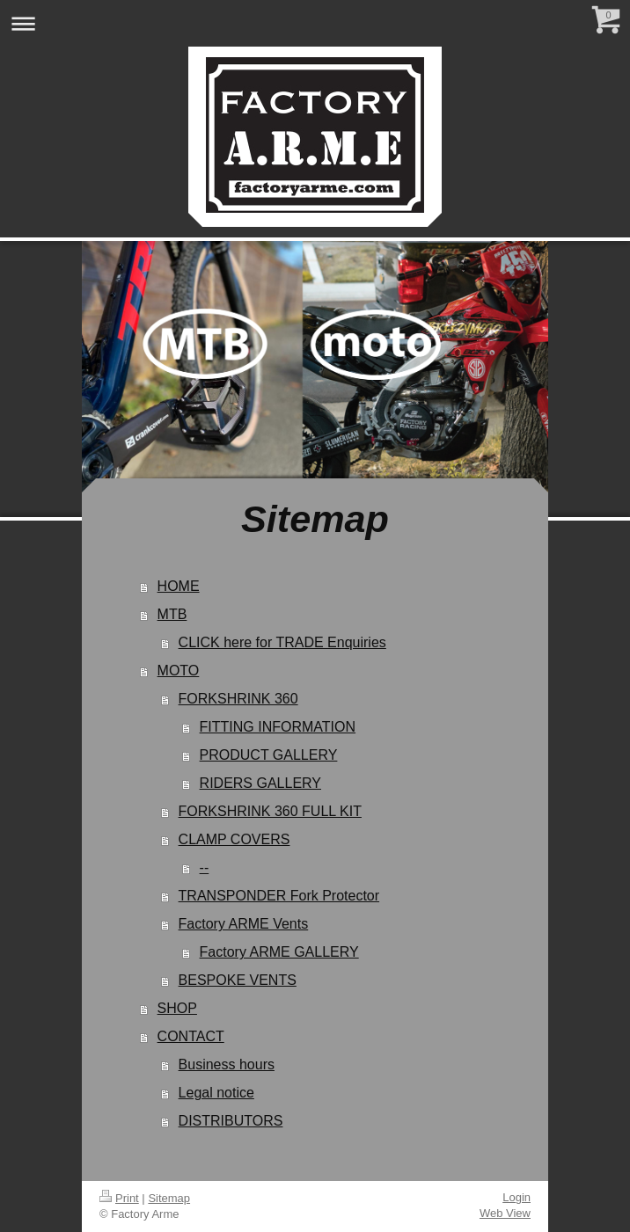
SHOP (177, 1008)
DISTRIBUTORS (231, 1120)
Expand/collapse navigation (315, 23)
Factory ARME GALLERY (279, 951)
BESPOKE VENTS (238, 980)
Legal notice (216, 1092)
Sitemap (169, 1198)
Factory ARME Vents (244, 923)
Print (119, 1198)
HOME (179, 586)
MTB (172, 614)
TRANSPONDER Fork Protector (279, 895)
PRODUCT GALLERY (269, 754)
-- (204, 867)
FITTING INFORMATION (277, 726)
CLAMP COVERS (234, 839)
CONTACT (191, 1036)
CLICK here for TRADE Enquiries (282, 642)
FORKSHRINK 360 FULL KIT (270, 811)
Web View (505, 1213)
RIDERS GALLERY (260, 783)
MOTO (179, 670)
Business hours (227, 1064)
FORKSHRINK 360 (238, 698)
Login (516, 1197)
